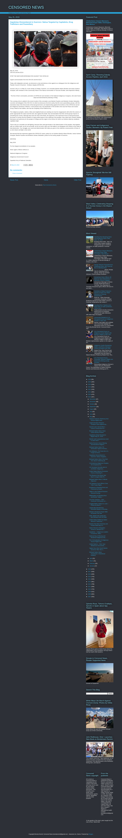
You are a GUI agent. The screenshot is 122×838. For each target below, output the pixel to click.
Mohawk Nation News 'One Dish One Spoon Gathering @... (98, 459)
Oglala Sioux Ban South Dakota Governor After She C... (98, 548)
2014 (89, 579)
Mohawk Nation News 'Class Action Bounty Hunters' (97, 431)
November (93, 401)
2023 (89, 387)
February (92, 563)
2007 (89, 596)
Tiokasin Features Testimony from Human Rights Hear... (98, 419)
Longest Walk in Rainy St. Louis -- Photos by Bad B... (99, 504)
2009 (89, 591)
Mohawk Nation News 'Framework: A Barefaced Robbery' (97, 553)
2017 (89, 571)
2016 (89, 574)
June (91, 414)
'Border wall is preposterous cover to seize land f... (99, 439)
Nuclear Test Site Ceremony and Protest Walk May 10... (98, 524)
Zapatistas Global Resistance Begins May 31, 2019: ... (97, 435)
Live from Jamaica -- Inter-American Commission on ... (98, 500)
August (92, 409)
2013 (89, 581)
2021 (89, 392)
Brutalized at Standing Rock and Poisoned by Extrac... (98, 488)
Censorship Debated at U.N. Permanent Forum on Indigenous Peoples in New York (103, 319)
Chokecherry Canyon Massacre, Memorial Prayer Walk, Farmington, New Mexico (98, 22)
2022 (89, 389)
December (93, 399)
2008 (89, 594)
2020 (89, 394)
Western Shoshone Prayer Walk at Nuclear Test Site (98, 512)
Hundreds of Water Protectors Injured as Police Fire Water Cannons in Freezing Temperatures (102, 293)
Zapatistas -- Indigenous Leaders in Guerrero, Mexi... (98, 532)
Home (46, 180)
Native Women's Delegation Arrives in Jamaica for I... (97, 528)
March (92, 561)
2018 (89, 569)
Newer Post (14, 180)
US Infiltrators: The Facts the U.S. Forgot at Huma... (98, 451)
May (91, 416)
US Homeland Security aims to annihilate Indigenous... (98, 468)
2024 (89, 384)
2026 (89, 379)
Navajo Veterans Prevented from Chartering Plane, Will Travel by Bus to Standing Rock (103, 266)
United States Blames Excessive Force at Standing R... (98, 472)
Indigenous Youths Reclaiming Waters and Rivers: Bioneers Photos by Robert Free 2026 (102, 347)
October (92, 404)
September (93, 406)
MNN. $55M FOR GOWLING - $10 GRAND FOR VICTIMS (98, 516)
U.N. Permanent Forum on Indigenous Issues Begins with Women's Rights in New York (103, 333)
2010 (89, 589)
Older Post (77, 180)
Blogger (91, 834)
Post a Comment (17, 173)
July (91, 411)
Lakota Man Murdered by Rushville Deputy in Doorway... (98, 508)
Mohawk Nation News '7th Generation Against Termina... (98, 447)
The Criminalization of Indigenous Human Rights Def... (98, 540)
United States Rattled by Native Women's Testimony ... (98, 520)
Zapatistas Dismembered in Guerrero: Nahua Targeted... (98, 455)
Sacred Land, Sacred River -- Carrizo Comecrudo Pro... (97, 427)
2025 (89, 382)
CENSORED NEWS (26, 7)
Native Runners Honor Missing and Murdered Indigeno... (98, 443)
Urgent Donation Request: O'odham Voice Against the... (98, 423)
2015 (89, 576)
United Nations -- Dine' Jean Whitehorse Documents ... (97, 544)
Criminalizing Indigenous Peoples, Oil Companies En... (99, 464)
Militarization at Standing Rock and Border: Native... (98, 496)
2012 (89, 584)
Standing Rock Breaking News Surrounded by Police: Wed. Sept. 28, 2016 (103, 238)
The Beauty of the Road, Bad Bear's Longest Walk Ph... (97, 476)
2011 (89, 586)
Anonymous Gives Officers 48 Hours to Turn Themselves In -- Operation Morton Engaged (103, 278)
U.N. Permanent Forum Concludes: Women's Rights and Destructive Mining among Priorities (103, 360)
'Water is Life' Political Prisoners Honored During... (98, 492)
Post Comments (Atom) (49, 185)
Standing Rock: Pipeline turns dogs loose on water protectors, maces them (103, 306)
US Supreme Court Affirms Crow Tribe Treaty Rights (98, 484)
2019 (89, 397)
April (91, 558)
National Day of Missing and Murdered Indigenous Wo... (97, 536)
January (92, 566)
